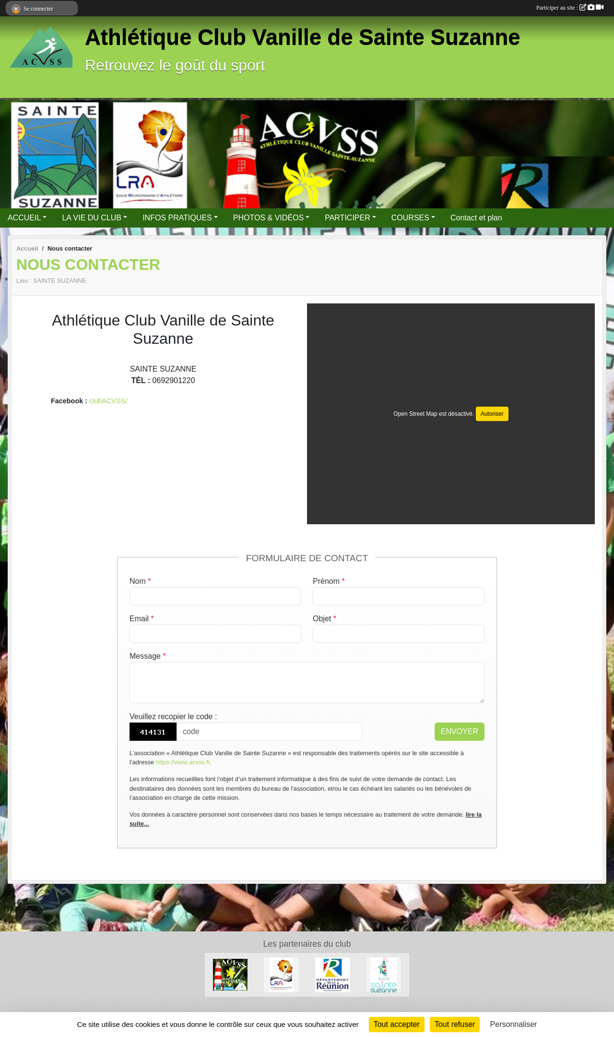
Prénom (329, 581)
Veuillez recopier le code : (173, 716)
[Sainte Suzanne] (384, 974)
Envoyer (459, 731)
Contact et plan (476, 218)
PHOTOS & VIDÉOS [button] (268, 218)
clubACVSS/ (108, 401)
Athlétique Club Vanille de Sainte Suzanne (302, 37)
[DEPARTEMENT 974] (333, 974)
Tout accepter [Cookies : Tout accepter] (397, 1024)
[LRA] (281, 974)
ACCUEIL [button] (24, 218)
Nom (140, 581)
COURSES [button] (410, 218)
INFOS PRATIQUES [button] (177, 218)
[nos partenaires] (230, 974)
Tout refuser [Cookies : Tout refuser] (455, 1024)
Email (142, 619)
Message (148, 656)
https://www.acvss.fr (183, 762)
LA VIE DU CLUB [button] (91, 218)
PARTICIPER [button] (347, 218)
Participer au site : (569, 7)
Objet (324, 619)
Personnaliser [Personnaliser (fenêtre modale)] (513, 1024)
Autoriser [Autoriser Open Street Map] (492, 413)
